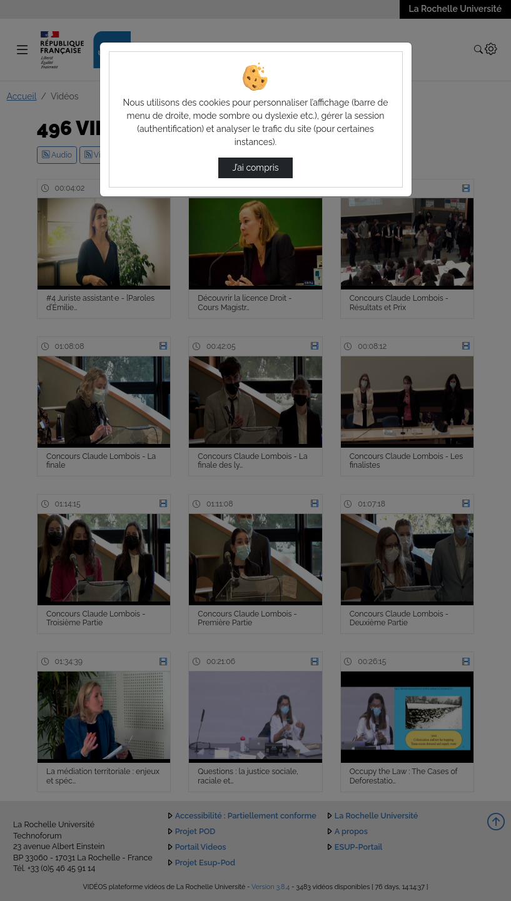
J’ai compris (255, 168)
